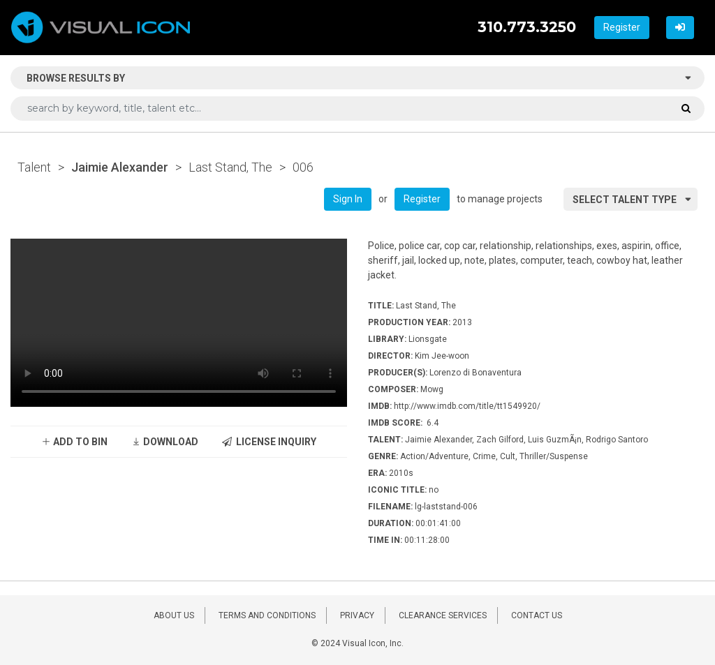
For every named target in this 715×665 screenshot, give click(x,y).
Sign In (347, 198)
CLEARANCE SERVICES (443, 615)
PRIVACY (357, 615)
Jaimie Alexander (119, 167)
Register (621, 27)
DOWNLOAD (164, 441)
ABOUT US (174, 615)
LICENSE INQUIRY (269, 441)
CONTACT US (536, 615)
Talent (34, 167)
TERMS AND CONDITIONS (267, 615)
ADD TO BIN (74, 441)
